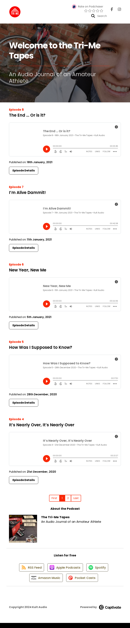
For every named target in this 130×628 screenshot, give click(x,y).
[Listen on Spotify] (98, 570)
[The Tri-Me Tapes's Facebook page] (112, 10)
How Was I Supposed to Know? (40, 348)
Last (76, 500)
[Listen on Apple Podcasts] (65, 570)
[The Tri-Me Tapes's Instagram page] (117, 10)
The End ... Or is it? (27, 116)
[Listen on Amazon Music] (45, 582)
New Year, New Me (27, 271)
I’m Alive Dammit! (27, 194)
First (54, 500)
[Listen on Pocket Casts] (82, 582)
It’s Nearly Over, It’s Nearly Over (41, 426)
